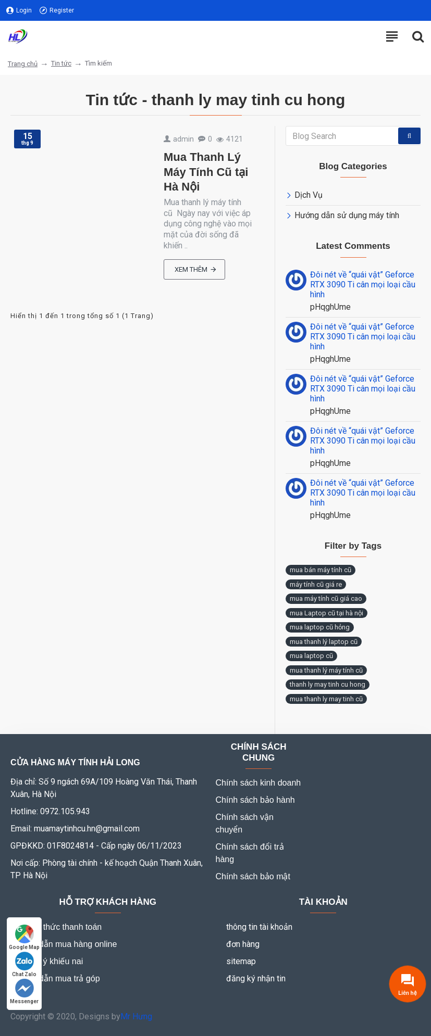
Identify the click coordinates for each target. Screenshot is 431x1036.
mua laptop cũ (311, 656)
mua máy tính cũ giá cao (326, 598)
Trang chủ (23, 64)
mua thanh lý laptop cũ (324, 642)
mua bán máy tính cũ (320, 570)
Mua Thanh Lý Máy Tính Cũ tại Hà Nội (206, 171)
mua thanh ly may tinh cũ (326, 699)
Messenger (24, 991)
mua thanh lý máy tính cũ (326, 670)
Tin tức (61, 63)
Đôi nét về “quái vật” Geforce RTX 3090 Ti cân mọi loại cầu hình (362, 284)
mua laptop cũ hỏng (320, 627)
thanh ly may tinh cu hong (327, 684)
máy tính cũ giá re (316, 584)
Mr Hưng (136, 1016)
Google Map (24, 937)
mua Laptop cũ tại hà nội (326, 613)
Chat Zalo (24, 964)
